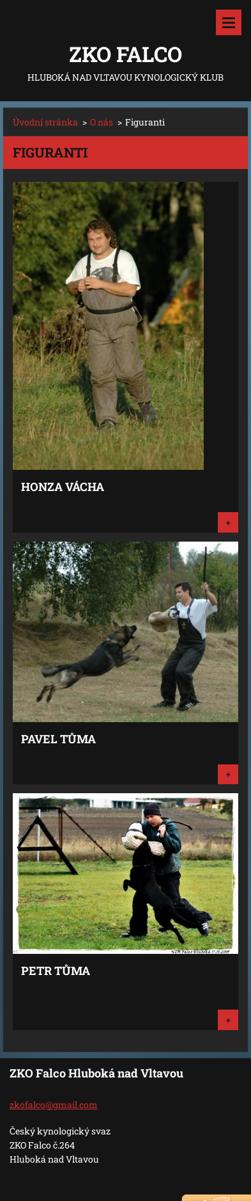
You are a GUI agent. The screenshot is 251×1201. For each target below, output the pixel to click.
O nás (101, 122)
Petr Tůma (55, 970)
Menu (228, 22)
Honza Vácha (62, 486)
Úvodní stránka (45, 122)
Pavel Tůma (58, 738)
